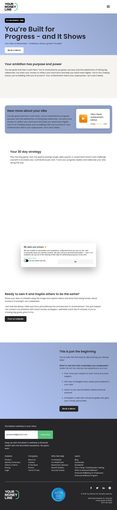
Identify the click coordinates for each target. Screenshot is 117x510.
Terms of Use (33, 470)
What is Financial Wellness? (86, 470)
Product (8, 460)
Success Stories (58, 470)
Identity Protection (12, 462)
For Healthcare (57, 462)
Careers (31, 462)
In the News (33, 465)
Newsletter (79, 465)
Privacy (31, 467)
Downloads (79, 462)
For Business (56, 460)
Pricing (7, 467)
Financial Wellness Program (86, 475)
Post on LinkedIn (16, 319)
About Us (32, 460)
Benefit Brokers (57, 467)
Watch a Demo (11, 465)
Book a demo (14, 50)
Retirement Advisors (59, 465)
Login (7, 470)
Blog (76, 460)
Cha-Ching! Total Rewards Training (89, 467)
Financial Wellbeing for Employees (89, 473)
